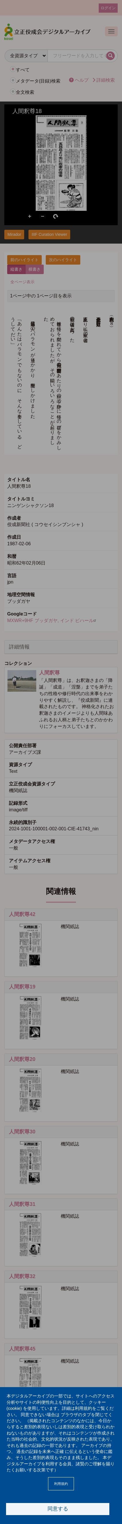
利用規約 (61, 1484)
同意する (57, 1509)
